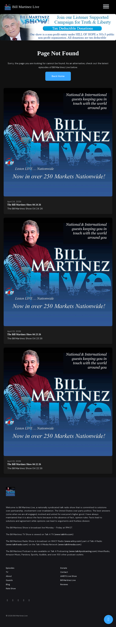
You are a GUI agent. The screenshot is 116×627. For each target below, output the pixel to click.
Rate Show (11, 588)
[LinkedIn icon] (18, 600)
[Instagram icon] (12, 600)
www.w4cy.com (73, 541)
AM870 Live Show (68, 576)
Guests (9, 580)
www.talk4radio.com (17, 544)
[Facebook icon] (7, 600)
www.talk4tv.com (63, 534)
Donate (63, 568)
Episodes (10, 568)
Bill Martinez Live (68, 580)
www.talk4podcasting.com (83, 551)
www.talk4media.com (70, 544)
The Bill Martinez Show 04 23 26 (24, 334)
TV (7, 572)
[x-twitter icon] (23, 600)
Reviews (64, 584)
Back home (58, 76)
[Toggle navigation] (106, 7)
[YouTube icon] (29, 600)
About (9, 576)
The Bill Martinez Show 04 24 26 (24, 204)
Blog (8, 584)
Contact (64, 572)
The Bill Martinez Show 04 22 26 (24, 464)
